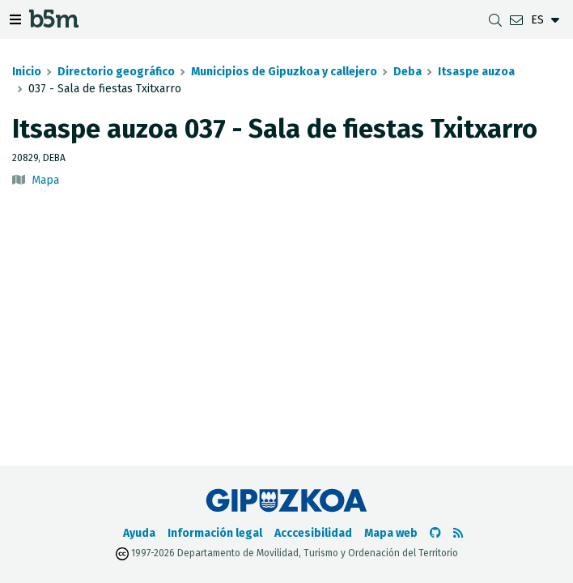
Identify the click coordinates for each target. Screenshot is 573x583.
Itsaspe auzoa (476, 72)
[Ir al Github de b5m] (435, 533)
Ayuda (139, 533)
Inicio (26, 72)
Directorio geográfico (116, 72)
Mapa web (391, 533)
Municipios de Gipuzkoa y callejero (284, 72)
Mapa (45, 180)
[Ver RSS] (458, 533)
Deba (407, 72)
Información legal (215, 533)
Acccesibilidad (313, 533)
